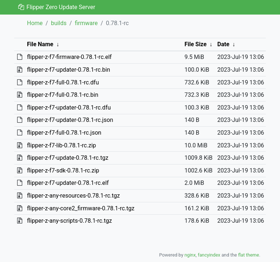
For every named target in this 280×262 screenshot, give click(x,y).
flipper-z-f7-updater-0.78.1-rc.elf (68, 182)
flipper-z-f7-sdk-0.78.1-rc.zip (63, 170)
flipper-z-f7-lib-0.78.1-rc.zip (61, 145)
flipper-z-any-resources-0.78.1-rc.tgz (73, 195)
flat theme (248, 255)
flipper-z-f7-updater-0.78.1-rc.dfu (69, 107)
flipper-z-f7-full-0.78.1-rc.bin (62, 94)
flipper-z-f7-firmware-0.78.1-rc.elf (69, 56)
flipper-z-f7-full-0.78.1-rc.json (64, 132)
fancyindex (209, 255)
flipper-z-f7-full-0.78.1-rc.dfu (63, 82)
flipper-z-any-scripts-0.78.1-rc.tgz (69, 220)
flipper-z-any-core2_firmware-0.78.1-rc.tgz (81, 208)
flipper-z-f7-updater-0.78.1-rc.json (70, 119)
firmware (86, 23)
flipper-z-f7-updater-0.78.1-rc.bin (68, 69)
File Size (195, 44)
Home (35, 23)
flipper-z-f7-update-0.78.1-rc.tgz (67, 157)
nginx (190, 255)
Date (223, 44)
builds (59, 23)
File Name (40, 44)
